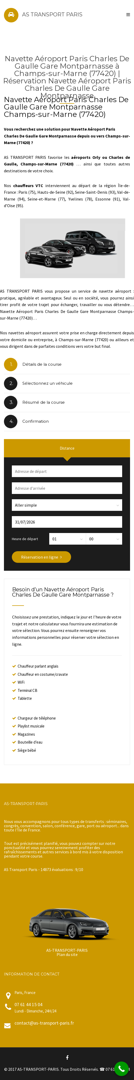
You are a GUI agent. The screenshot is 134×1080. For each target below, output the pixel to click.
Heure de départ (25, 538)
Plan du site (67, 954)
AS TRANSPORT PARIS (52, 14)
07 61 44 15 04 (28, 1004)
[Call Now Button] (121, 1069)
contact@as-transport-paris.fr (44, 1023)
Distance (67, 448)
